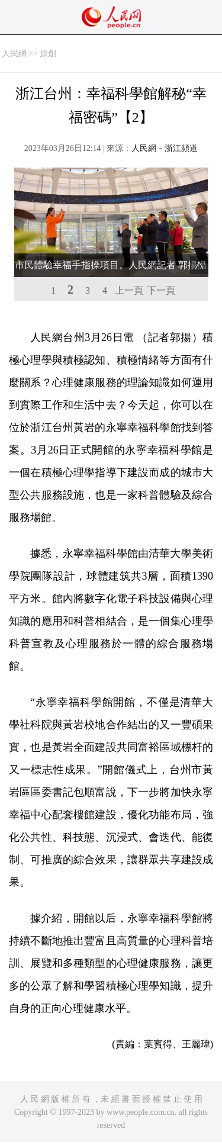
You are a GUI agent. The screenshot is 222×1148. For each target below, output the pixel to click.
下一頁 (161, 290)
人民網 (14, 53)
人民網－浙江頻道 (164, 148)
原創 (48, 53)
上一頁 (129, 290)
